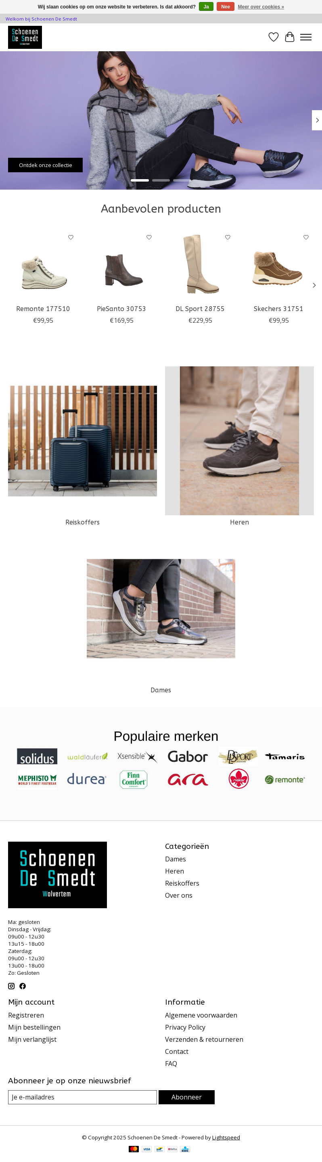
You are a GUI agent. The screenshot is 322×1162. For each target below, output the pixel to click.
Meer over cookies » (261, 7)
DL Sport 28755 (200, 309)
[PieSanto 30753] (122, 265)
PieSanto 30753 (121, 309)
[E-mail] (82, 1097)
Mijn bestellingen (34, 1027)
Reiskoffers (82, 522)
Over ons (178, 895)
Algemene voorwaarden (201, 1015)
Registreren (26, 1015)
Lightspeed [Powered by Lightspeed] (226, 1137)
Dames (161, 690)
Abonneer (186, 1097)
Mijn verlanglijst (32, 1039)
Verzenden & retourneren (204, 1039)
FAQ (171, 1063)
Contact (176, 1051)
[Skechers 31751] (279, 265)
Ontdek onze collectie (45, 164)
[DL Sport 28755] (200, 265)
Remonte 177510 (43, 309)
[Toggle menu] (306, 37)
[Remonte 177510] (43, 265)
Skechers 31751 (278, 309)
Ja (206, 7)
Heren (239, 522)
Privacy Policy (185, 1027)
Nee (225, 7)
